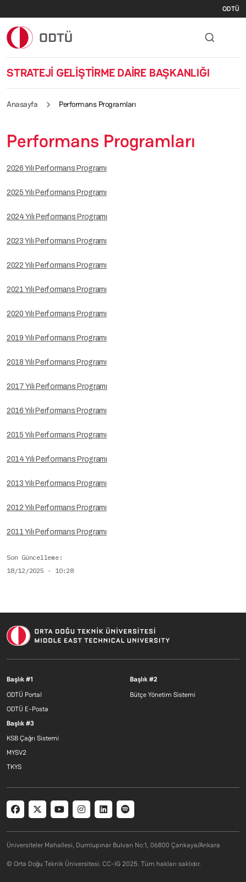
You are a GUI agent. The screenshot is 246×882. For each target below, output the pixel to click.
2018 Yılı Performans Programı (57, 362)
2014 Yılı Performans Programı (57, 459)
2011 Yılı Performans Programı (57, 532)
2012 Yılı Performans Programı (57, 508)
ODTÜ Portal (24, 694)
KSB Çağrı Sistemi (33, 738)
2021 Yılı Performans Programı (57, 289)
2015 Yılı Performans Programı (57, 435)
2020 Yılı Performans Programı (57, 314)
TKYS (14, 766)
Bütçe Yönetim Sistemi (162, 694)
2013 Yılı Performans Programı (57, 483)
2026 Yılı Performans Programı (57, 168)
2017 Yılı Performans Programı (57, 386)
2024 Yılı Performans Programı (57, 217)
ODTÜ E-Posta (27, 709)
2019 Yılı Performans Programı (57, 338)
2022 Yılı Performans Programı (57, 265)
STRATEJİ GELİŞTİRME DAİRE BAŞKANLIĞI (108, 72)
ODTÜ (230, 8)
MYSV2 (16, 752)
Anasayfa (22, 104)
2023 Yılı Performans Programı (57, 241)
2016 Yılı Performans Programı (57, 411)
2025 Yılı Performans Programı (57, 192)
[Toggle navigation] (233, 37)
